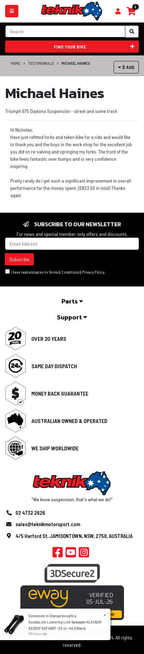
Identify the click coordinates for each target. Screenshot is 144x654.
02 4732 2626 (30, 513)
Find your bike (94, 46)
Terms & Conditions (64, 272)
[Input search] (65, 31)
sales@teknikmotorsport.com (48, 524)
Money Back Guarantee (59, 393)
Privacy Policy (93, 272)
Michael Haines (75, 63)
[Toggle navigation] (11, 11)
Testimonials (41, 63)
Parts (72, 301)
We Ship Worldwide (55, 448)
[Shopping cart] (118, 11)
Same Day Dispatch (54, 366)
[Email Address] (72, 244)
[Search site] (132, 31)
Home (15, 63)
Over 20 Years (48, 338)
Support (72, 317)
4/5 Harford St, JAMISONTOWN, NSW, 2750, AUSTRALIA (74, 536)
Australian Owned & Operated (69, 420)
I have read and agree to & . (55, 271)
